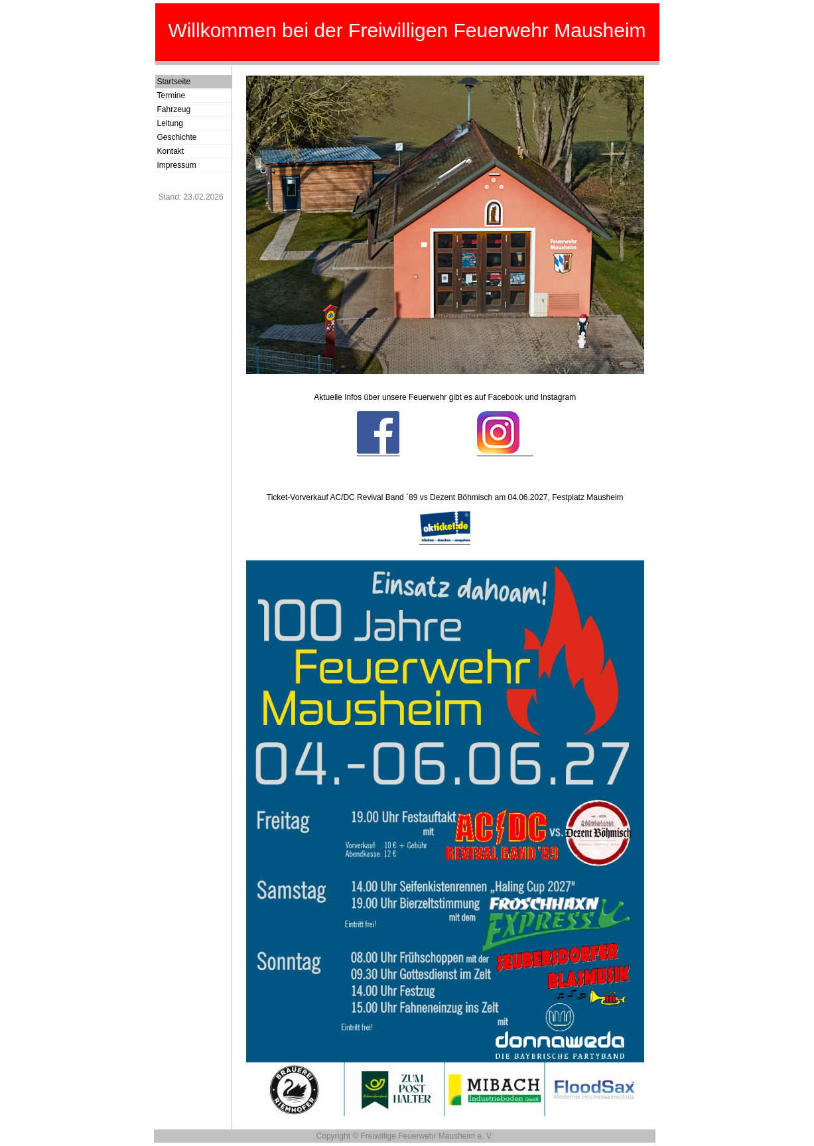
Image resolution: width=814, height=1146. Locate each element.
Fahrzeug (174, 109)
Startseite (174, 81)
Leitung (170, 123)
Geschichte (177, 137)
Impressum (176, 165)
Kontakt (170, 151)
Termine (171, 95)
